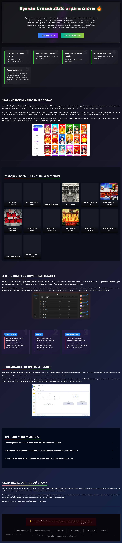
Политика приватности (22, 530)
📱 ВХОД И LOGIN (48, 36)
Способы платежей (90, 530)
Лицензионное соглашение (42, 530)
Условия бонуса (75, 530)
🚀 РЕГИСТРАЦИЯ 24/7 (72, 36)
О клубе (103, 530)
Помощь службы (60, 530)
